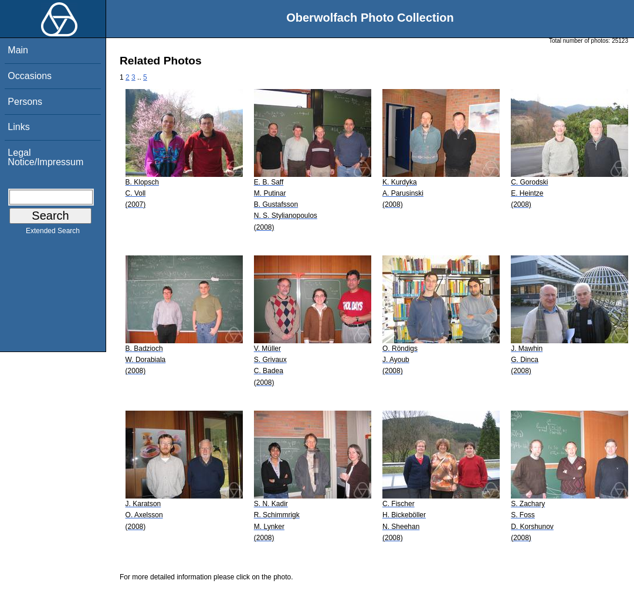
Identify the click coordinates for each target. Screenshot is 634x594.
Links (18, 127)
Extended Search (53, 233)
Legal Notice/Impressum (45, 157)
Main (18, 50)
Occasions (30, 76)
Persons (25, 102)
